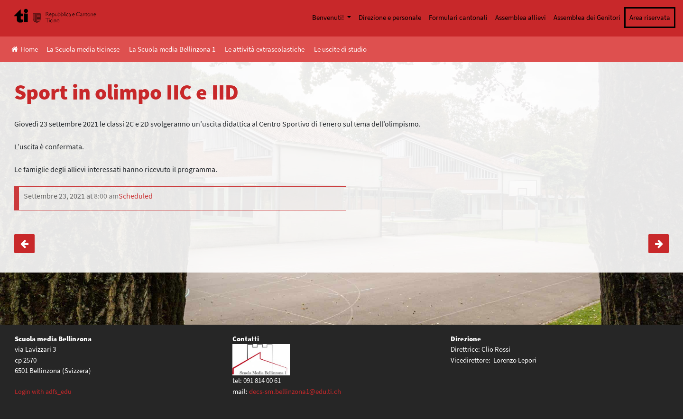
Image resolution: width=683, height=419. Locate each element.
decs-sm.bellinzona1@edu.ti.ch (295, 391)
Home (24, 49)
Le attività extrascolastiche (265, 49)
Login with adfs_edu (43, 391)
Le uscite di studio (340, 49)
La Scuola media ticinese (83, 49)
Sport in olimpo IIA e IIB (24, 243)
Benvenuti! (328, 17)
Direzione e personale (390, 17)
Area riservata (649, 17)
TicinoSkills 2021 (658, 243)
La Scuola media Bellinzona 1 (172, 49)
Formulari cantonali (458, 17)
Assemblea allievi (520, 17)
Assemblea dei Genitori (587, 17)
